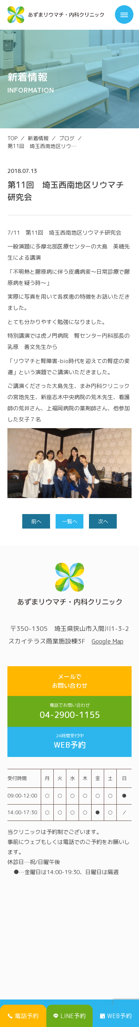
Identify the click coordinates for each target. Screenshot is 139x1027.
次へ (103, 521)
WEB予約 (69, 741)
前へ (36, 521)
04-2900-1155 (69, 711)
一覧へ (69, 521)
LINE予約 (69, 1016)
